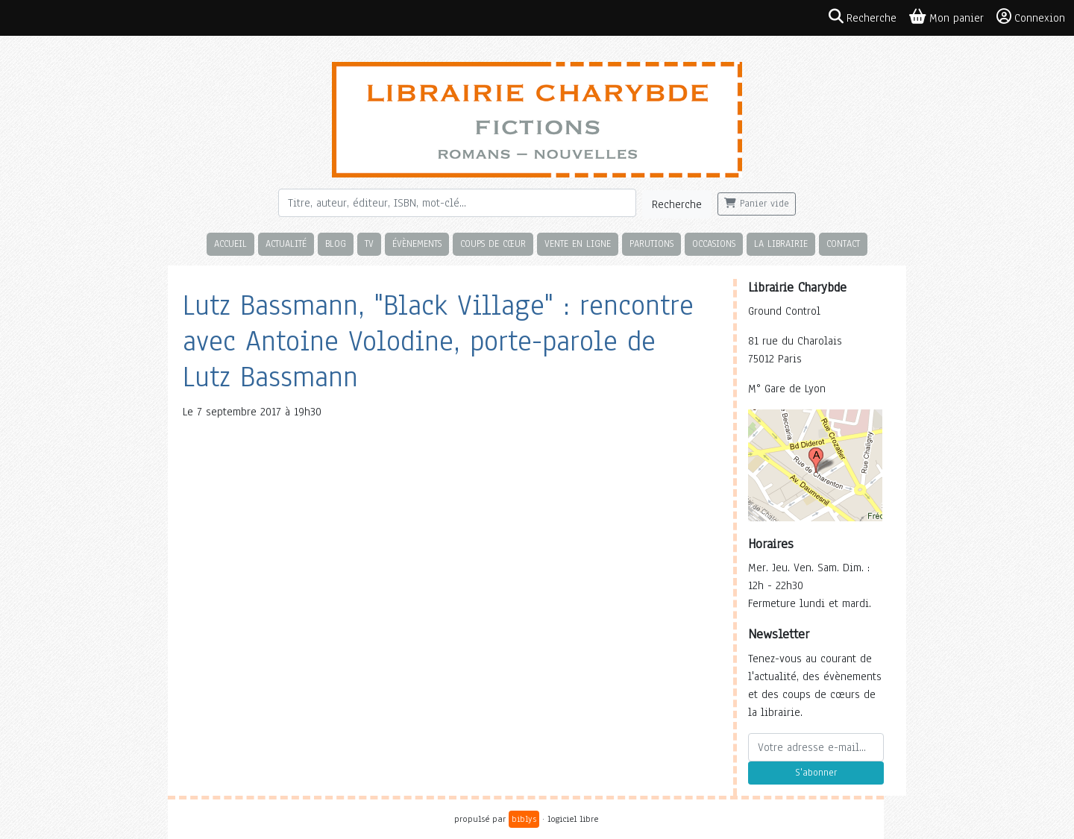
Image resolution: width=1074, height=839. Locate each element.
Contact (843, 243)
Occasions (713, 243)
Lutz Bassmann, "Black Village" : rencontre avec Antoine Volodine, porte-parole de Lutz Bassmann (438, 341)
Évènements (417, 243)
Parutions (651, 243)
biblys (524, 819)
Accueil (230, 243)
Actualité (286, 243)
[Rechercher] (457, 203)
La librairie (781, 243)
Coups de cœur (493, 243)
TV (369, 243)
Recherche (677, 204)
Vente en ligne (577, 243)
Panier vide (756, 203)
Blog (335, 243)
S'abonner (816, 772)
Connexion (1030, 17)
